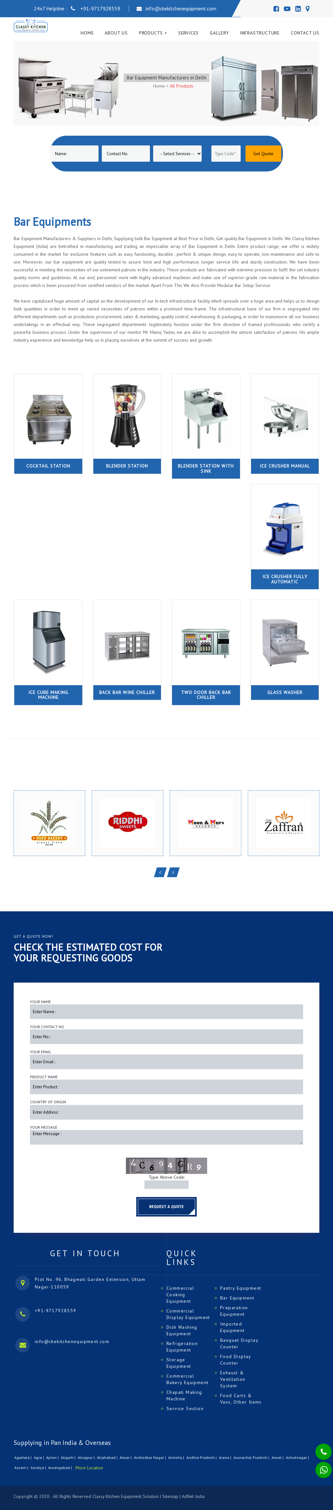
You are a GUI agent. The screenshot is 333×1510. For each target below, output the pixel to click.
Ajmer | (53, 1457)
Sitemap (170, 1496)
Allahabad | (107, 1457)
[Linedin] (298, 9)
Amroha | (176, 1457)
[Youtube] (287, 9)
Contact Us (305, 33)
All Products (181, 86)
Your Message (43, 1127)
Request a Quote (166, 1206)
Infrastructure (260, 33)
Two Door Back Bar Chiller (206, 694)
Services (188, 33)
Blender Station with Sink (206, 468)
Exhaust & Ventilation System (232, 1379)
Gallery (219, 33)
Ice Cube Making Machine (48, 694)
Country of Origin (48, 1101)
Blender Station (127, 466)
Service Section (185, 1408)
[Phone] (318, 1447)
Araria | (225, 1457)
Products (151, 33)
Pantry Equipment (240, 1288)
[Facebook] (276, 9)
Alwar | (126, 1457)
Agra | (39, 1457)
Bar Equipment (237, 1298)
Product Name (44, 1076)
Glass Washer (284, 692)
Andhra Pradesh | (202, 1457)
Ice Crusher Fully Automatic (284, 579)
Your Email (40, 1051)
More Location (89, 1468)
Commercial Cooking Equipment (180, 1294)
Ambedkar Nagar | (150, 1457)
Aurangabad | (60, 1467)
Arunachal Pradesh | (251, 1457)
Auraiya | (39, 1467)
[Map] (307, 9)
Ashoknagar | (298, 1457)
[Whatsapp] (319, 1466)
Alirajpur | (87, 1457)
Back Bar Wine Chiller (127, 692)
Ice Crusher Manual (285, 466)
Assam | (21, 1467)
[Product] (177, 153)
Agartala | (23, 1457)
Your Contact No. (47, 1026)
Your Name (40, 1001)
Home (87, 33)
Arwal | (278, 1457)
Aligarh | (68, 1457)
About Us (116, 33)
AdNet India (193, 1496)
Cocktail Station (48, 466)
